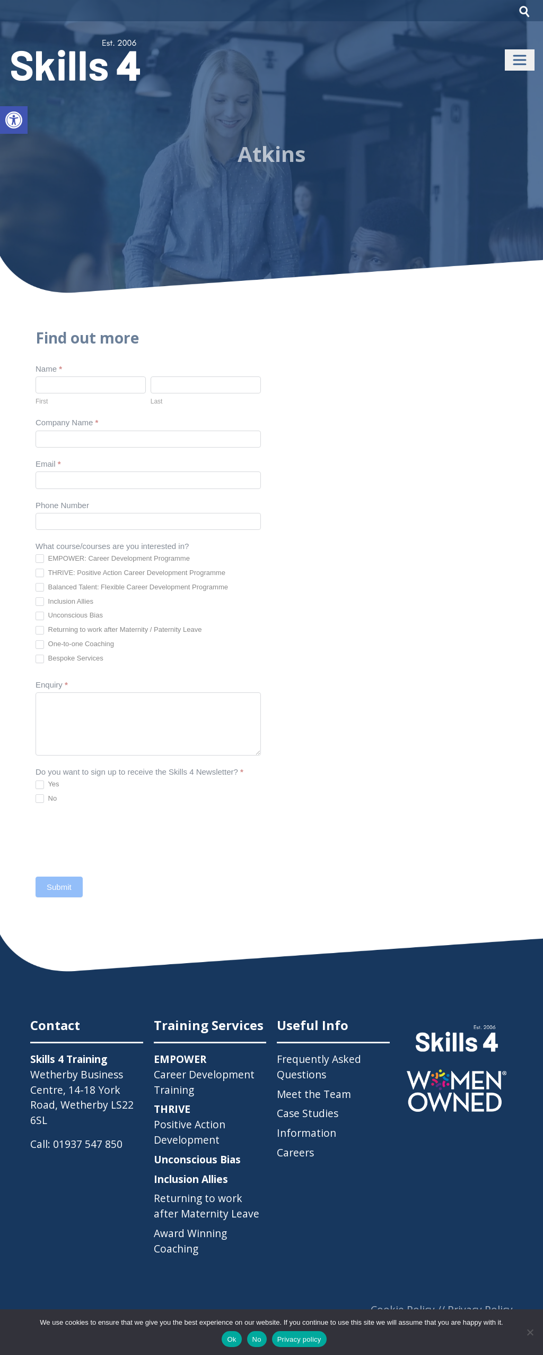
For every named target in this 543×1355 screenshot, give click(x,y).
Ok (231, 1339)
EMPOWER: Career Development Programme (113, 558)
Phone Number (62, 505)
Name (49, 368)
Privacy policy (299, 1339)
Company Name (67, 422)
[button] (14, 120)
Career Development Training (204, 1074)
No (46, 798)
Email (48, 463)
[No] (529, 1332)
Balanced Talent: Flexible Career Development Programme (132, 587)
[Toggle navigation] (520, 60)
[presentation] (116, 840)
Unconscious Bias (69, 615)
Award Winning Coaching (190, 1241)
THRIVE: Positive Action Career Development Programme (130, 573)
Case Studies (307, 1113)
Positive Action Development (189, 1124)
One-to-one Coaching (75, 644)
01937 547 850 (87, 1144)
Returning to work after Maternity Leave (206, 1206)
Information (306, 1133)
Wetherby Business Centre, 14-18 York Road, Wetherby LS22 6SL (82, 1097)
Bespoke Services (69, 658)
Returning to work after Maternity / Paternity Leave (119, 629)
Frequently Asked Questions (319, 1067)
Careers (295, 1152)
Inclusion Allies (64, 601)
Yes (47, 784)
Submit (59, 886)
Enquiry (52, 684)
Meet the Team (314, 1094)
